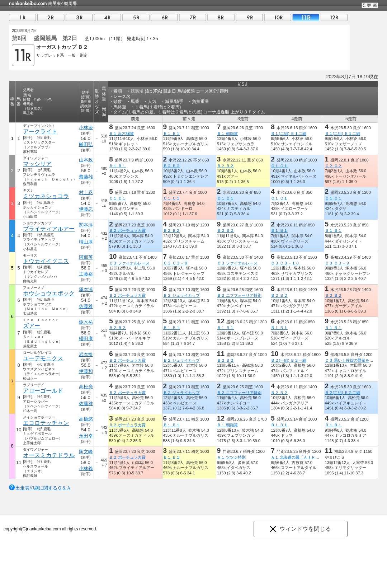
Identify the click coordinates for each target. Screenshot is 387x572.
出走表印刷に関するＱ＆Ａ (43, 488)
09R (249, 17)
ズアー (31, 326)
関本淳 (86, 225)
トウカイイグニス (46, 261)
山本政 (86, 160)
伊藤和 (86, 371)
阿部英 (86, 257)
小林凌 (86, 127)
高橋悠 (86, 419)
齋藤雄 (86, 176)
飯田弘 (86, 144)
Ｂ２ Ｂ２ (171, 166)
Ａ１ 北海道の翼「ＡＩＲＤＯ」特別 (303, 457)
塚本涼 (86, 289)
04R (107, 17)
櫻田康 (86, 338)
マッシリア (37, 164)
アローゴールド (43, 391)
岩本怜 (86, 354)
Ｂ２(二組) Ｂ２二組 (342, 392)
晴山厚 (86, 241)
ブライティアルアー (49, 229)
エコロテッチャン (46, 423)
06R (164, 17)
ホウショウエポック (49, 293)
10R (277, 17)
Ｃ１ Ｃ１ (279, 166)
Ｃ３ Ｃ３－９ (175, 263)
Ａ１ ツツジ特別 (231, 457)
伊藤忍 (86, 209)
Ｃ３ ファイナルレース (129, 263)
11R (306, 17)
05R (136, 17)
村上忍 (86, 192)
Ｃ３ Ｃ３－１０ (285, 263)
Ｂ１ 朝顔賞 (227, 133)
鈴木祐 (86, 322)
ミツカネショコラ (46, 196)
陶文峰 (86, 451)
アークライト (40, 131)
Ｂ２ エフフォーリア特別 (239, 295)
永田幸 (86, 436)
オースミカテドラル (49, 455)
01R (22, 17)
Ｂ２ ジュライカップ (181, 295)
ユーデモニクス (43, 358)
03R (79, 17)
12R (334, 17)
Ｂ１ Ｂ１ (171, 133)
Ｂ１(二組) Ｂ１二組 (288, 133)
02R (51, 17)
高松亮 (86, 386)
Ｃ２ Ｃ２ (333, 166)
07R (192, 17)
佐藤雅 (86, 306)
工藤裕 (86, 274)
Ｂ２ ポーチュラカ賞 (127, 230)
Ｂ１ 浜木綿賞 (121, 133)
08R (221, 17)
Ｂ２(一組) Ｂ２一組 (288, 360)
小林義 (86, 468)
